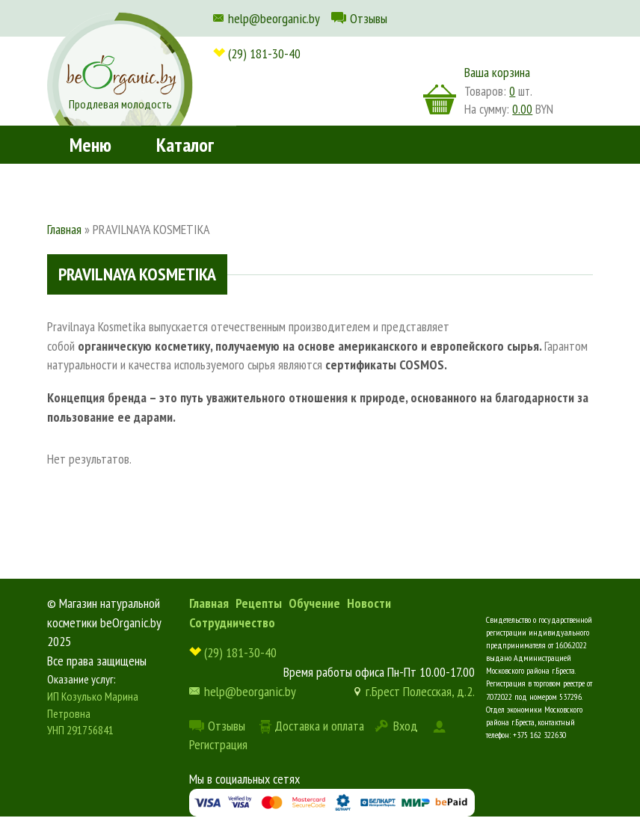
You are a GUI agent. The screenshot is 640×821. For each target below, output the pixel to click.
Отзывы (368, 18)
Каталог (185, 144)
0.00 (522, 109)
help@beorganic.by (274, 18)
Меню (90, 144)
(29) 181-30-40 (264, 53)
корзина (439, 99)
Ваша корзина (497, 72)
